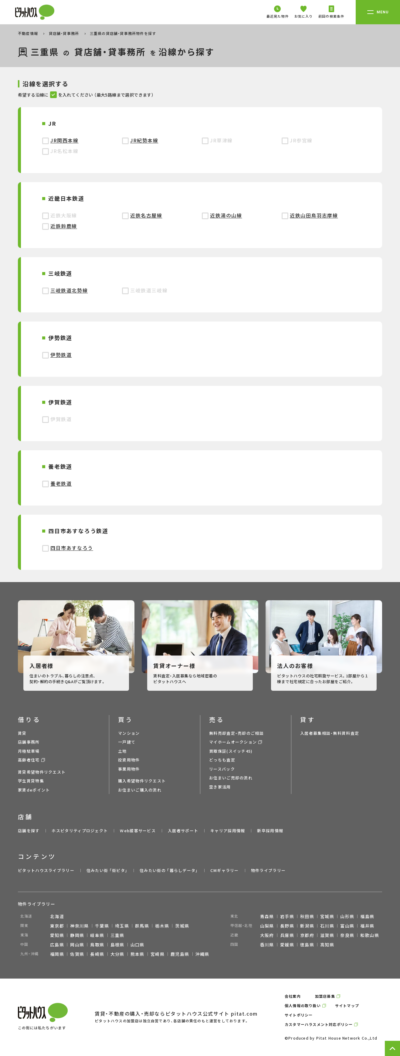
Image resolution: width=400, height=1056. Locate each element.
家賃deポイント (34, 790)
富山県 (347, 926)
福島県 (367, 916)
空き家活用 (220, 787)
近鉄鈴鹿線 (63, 226)
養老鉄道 (61, 483)
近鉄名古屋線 (146, 215)
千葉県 (102, 926)
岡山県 (77, 945)
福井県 (367, 926)
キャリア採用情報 (227, 830)
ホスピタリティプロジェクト (80, 830)
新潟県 (307, 926)
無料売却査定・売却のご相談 (236, 733)
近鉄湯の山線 (226, 215)
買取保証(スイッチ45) (231, 751)
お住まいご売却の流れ (231, 778)
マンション (129, 733)
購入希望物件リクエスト (142, 781)
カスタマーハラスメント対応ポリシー (319, 1024)
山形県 (347, 916)
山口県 (137, 945)
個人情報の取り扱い (303, 1005)
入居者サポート (183, 830)
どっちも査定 (222, 760)
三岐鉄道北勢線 (69, 290)
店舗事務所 (29, 742)
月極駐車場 (29, 751)
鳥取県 (97, 945)
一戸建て (126, 742)
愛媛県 (287, 945)
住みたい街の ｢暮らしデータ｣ (169, 870)
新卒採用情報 (270, 830)
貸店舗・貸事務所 (64, 33)
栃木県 (162, 926)
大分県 (117, 954)
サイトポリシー (299, 1014)
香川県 (267, 945)
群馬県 (142, 926)
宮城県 (327, 916)
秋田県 (307, 916)
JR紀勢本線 (144, 140)
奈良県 (347, 935)
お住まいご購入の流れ (139, 790)
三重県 (117, 935)
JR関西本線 (64, 140)
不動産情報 (28, 33)
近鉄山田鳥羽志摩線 (314, 215)
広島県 (57, 945)
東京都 (57, 926)
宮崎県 (157, 954)
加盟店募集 (325, 996)
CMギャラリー (224, 870)
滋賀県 (327, 935)
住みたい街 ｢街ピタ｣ (106, 870)
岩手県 (287, 916)
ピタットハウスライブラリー (46, 870)
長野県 (287, 926)
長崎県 (97, 954)
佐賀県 (77, 954)
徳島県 (307, 945)
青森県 (267, 916)
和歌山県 (369, 935)
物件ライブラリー (268, 870)
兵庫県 (287, 935)
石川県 (327, 926)
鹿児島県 (180, 954)
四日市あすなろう (71, 547)
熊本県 (137, 954)
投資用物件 (129, 760)
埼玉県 (122, 926)
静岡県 (77, 935)
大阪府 (267, 935)
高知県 (327, 945)
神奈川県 (79, 926)
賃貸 (22, 733)
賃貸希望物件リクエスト (42, 772)
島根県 (117, 945)
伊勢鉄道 (61, 354)
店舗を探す (29, 830)
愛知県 (57, 935)
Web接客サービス (138, 830)
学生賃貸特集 (31, 781)
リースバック (222, 769)
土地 (122, 751)
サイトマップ (347, 1005)
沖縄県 (202, 954)
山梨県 (267, 926)
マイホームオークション (233, 742)
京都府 (307, 935)
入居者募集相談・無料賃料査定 (329, 733)
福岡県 (57, 954)
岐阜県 (97, 935)
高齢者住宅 (29, 760)
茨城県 (182, 926)
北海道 (57, 916)
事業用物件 (129, 769)
